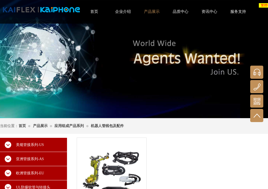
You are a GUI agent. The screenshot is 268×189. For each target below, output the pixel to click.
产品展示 (40, 126)
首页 (22, 126)
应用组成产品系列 (69, 126)
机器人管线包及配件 (107, 126)
